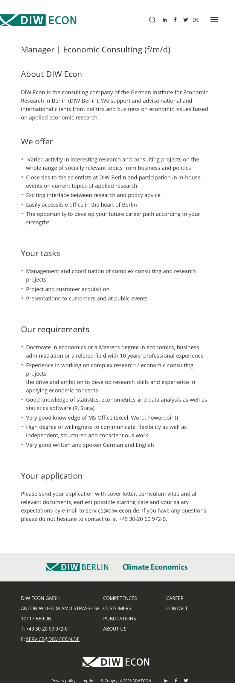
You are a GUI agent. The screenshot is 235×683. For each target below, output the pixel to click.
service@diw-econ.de (112, 512)
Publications (119, 618)
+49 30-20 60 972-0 (47, 628)
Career (175, 598)
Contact (177, 608)
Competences (120, 598)
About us (114, 628)
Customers (117, 608)
